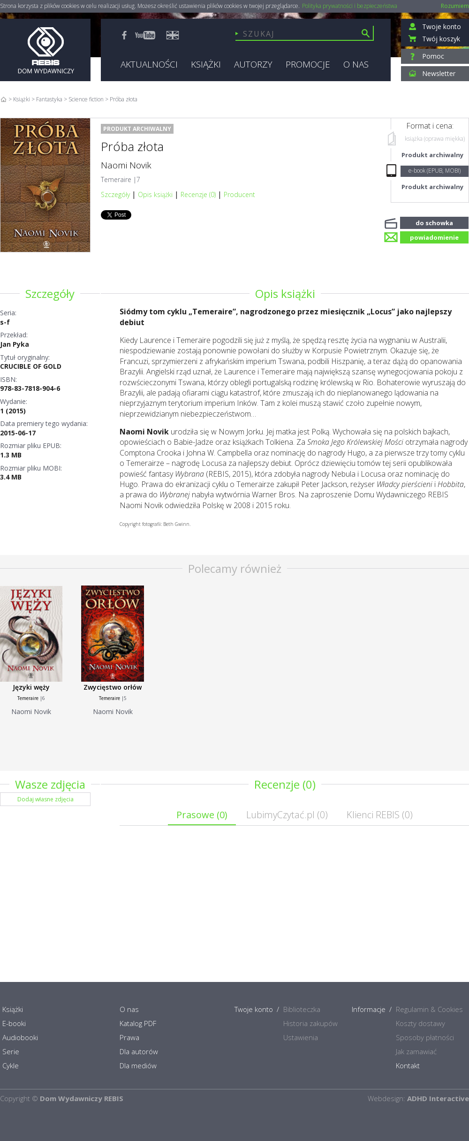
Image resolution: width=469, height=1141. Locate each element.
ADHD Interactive (438, 1098)
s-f (5, 322)
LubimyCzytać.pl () (287, 814)
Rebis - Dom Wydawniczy (45, 50)
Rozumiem (455, 6)
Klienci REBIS (380, 814)
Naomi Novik (126, 165)
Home (3, 99)
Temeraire (116, 179)
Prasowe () (201, 814)
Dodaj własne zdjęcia (45, 799)
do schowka (434, 222)
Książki (21, 99)
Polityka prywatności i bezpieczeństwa (349, 6)
